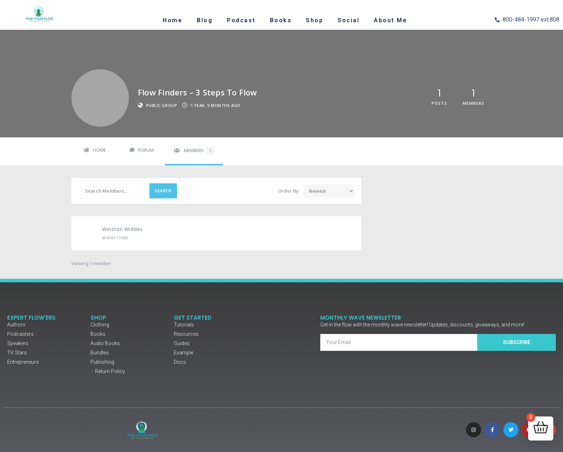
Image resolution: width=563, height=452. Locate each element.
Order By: (288, 191)
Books (281, 20)
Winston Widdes (122, 229)
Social (348, 20)
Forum (146, 150)
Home (172, 20)
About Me (390, 20)
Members (199, 150)
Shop (314, 20)
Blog (205, 20)
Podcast (241, 20)
